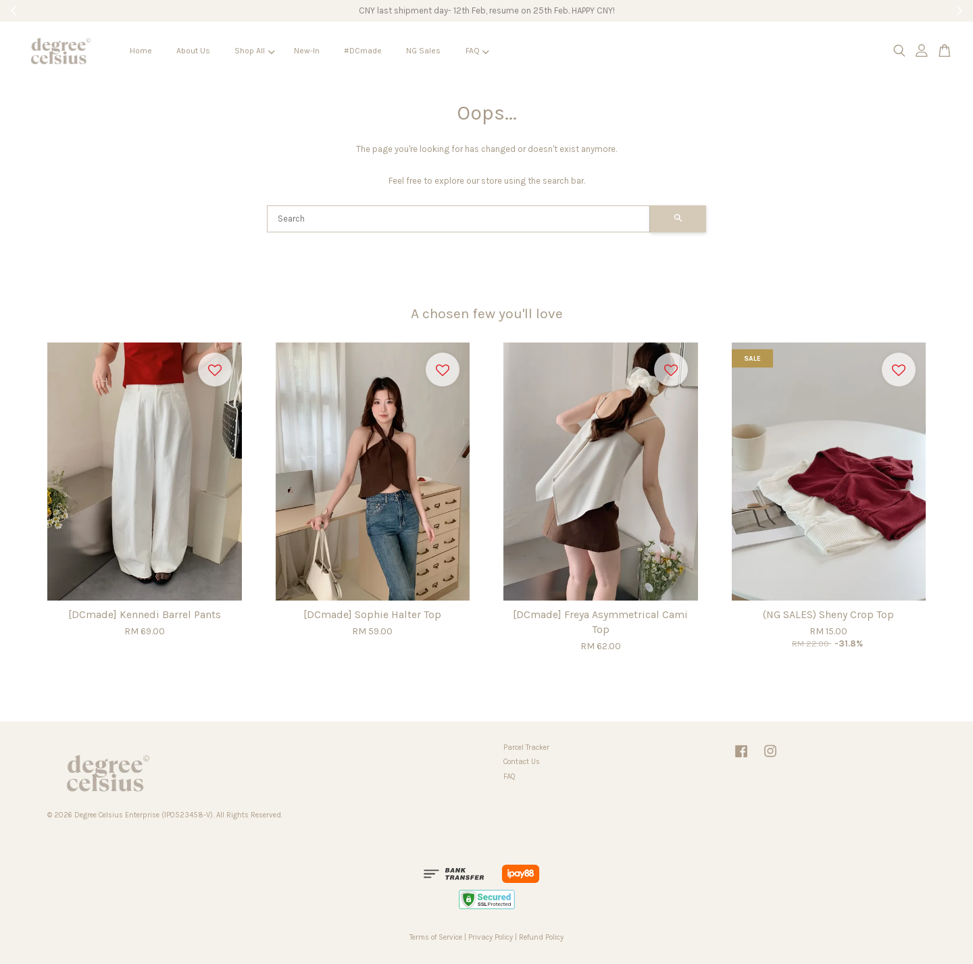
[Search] (458, 218)
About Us (193, 50)
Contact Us (521, 761)
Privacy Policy (490, 937)
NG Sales (423, 50)
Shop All (254, 50)
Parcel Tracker (526, 747)
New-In (307, 50)
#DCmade (363, 50)
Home (141, 50)
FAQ (477, 50)
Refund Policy (541, 937)
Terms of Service (435, 937)
